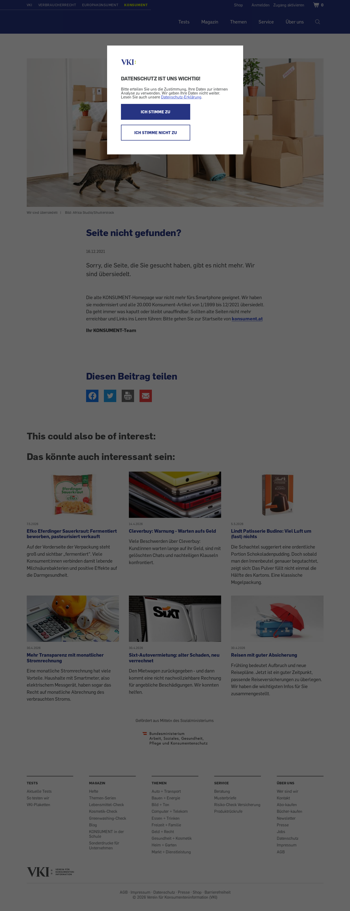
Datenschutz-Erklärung (181, 97)
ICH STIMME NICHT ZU (155, 132)
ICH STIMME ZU (155, 111)
